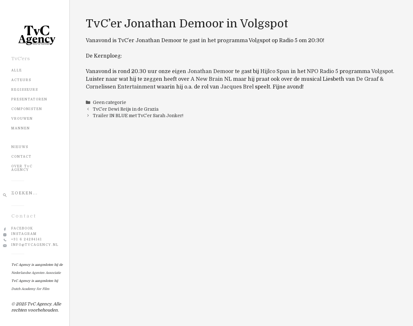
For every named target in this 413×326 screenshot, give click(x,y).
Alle (16, 70)
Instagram (24, 234)
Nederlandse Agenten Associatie (36, 273)
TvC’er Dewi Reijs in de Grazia (125, 109)
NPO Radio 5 (322, 71)
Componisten (26, 109)
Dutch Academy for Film (30, 289)
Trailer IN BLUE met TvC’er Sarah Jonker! (138, 115)
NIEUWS (19, 147)
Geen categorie (109, 102)
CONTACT (21, 156)
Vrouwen (22, 118)
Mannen (20, 128)
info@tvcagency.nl (35, 245)
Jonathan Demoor (210, 71)
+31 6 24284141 (26, 239)
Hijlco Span (274, 71)
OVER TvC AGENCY (22, 168)
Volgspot (382, 71)
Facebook (22, 228)
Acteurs (21, 80)
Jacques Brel (237, 87)
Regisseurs (24, 89)
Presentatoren (29, 99)
